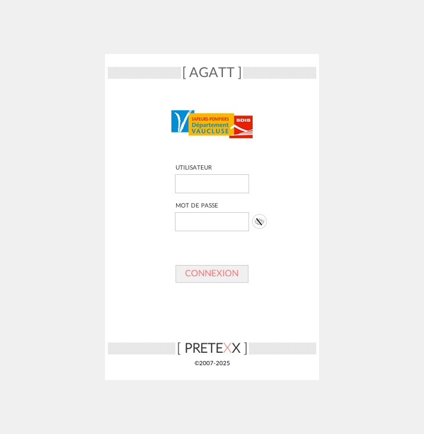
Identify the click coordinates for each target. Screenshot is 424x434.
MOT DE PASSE (197, 206)
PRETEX (212, 349)
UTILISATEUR (194, 168)
